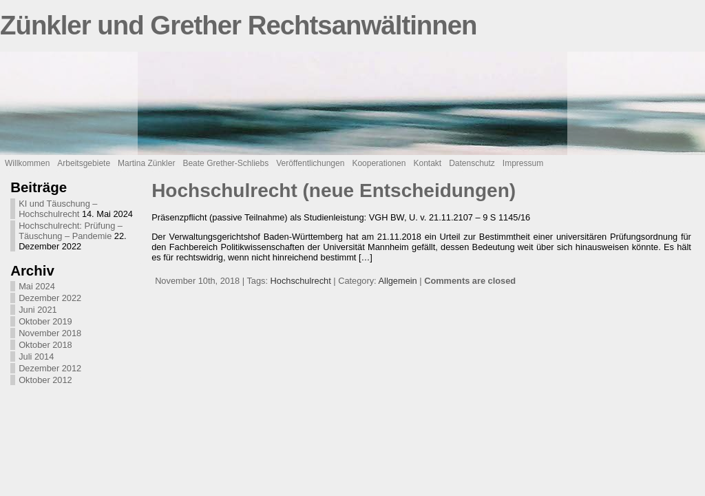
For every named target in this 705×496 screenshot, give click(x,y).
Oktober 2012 (45, 380)
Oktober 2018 (45, 345)
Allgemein (398, 281)
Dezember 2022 (50, 298)
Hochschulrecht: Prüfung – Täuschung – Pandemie (71, 230)
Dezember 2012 (50, 368)
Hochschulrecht (301, 281)
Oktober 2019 (45, 321)
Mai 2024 (37, 286)
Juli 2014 (36, 356)
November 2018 (50, 333)
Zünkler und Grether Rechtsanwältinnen (238, 25)
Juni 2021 (38, 309)
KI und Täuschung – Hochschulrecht (58, 208)
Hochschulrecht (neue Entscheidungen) (333, 190)
